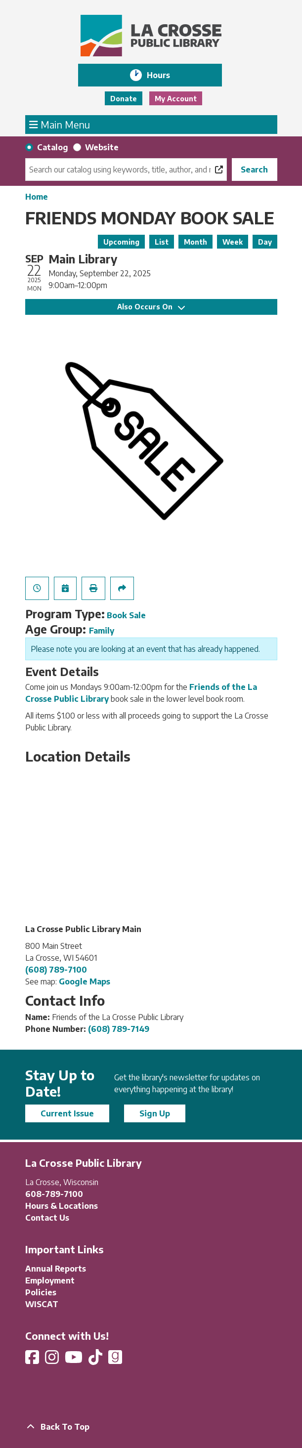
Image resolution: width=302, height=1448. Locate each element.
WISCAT (41, 1304)
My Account (176, 98)
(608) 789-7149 (118, 1029)
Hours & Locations (61, 1206)
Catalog (52, 147)
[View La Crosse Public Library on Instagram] (53, 1360)
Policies (40, 1292)
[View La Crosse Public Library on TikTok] (96, 1360)
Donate (123, 98)
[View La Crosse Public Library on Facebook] (33, 1360)
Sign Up (154, 1113)
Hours (165, 75)
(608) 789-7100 (56, 970)
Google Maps (84, 981)
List (162, 242)
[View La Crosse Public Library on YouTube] (75, 1360)
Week (232, 242)
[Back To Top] (151, 1426)
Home (36, 197)
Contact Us (47, 1218)
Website (102, 147)
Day (265, 242)
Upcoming (121, 242)
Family (101, 631)
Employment (50, 1280)
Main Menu (59, 124)
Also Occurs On (151, 306)
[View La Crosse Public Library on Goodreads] (115, 1360)
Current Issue (67, 1113)
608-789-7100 (54, 1194)
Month (195, 242)
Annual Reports (55, 1269)
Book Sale (126, 615)
